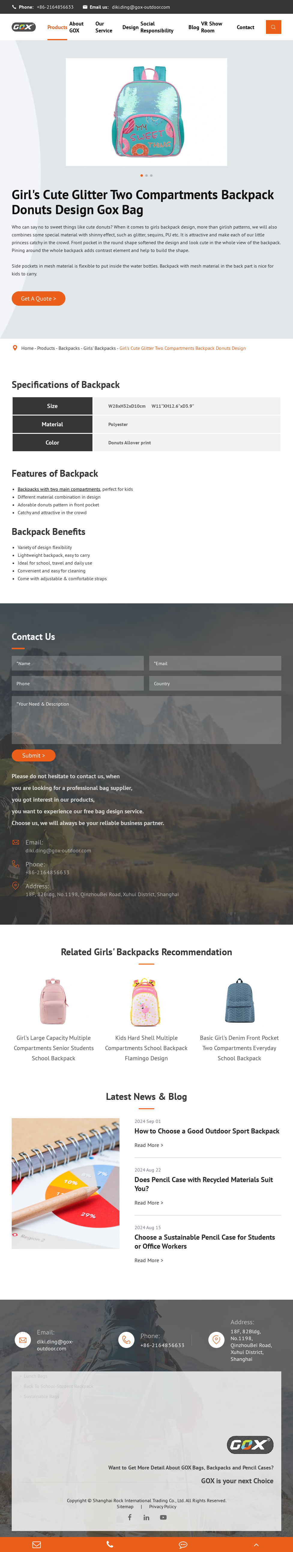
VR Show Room (211, 27)
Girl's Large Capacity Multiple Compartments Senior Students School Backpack (54, 1048)
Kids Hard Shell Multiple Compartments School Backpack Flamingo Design (146, 1048)
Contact (245, 27)
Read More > (148, 1145)
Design (130, 27)
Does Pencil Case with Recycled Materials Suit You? (203, 1184)
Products (57, 27)
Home (27, 348)
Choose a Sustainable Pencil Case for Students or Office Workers (204, 1242)
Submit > (33, 755)
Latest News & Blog (146, 1096)
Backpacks (69, 348)
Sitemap (125, 1506)
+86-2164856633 (55, 7)
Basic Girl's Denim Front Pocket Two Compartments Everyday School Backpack (239, 1048)
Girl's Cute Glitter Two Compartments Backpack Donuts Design (182, 348)
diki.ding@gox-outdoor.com (141, 7)
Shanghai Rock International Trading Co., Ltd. (139, 1500)
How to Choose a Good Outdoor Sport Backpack (206, 1131)
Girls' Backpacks (99, 348)
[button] (141, 175)
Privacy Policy (162, 1506)
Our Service (103, 27)
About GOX (76, 27)
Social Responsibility (157, 27)
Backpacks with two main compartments (59, 489)
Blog (194, 27)
